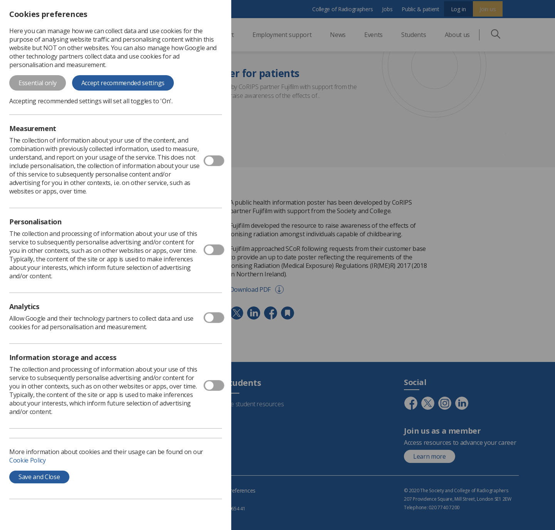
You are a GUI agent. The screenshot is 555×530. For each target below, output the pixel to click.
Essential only (37, 83)
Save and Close (39, 477)
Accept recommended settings (123, 83)
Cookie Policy (27, 460)
